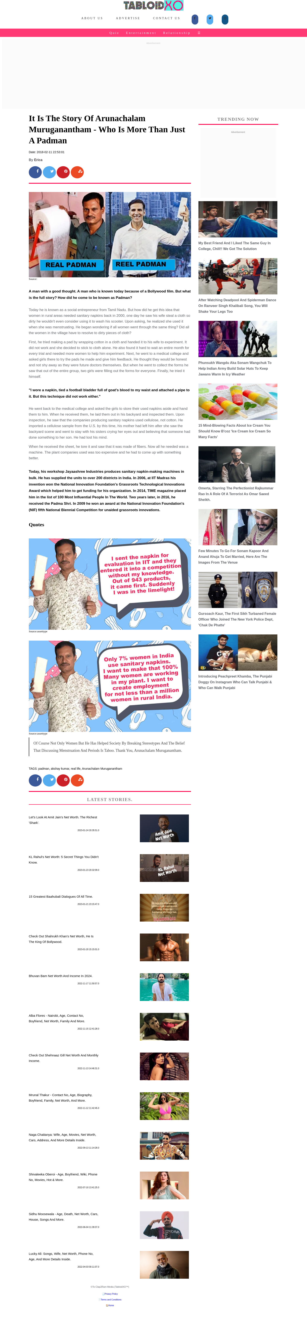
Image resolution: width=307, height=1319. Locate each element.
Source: (33, 279)
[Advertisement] (153, 76)
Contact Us (166, 18)
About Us (92, 18)
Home (111, 1305)
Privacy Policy (111, 1294)
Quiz (114, 33)
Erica (38, 160)
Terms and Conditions (111, 1300)
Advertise (128, 18)
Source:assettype (38, 631)
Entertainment (141, 33)
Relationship (177, 33)
